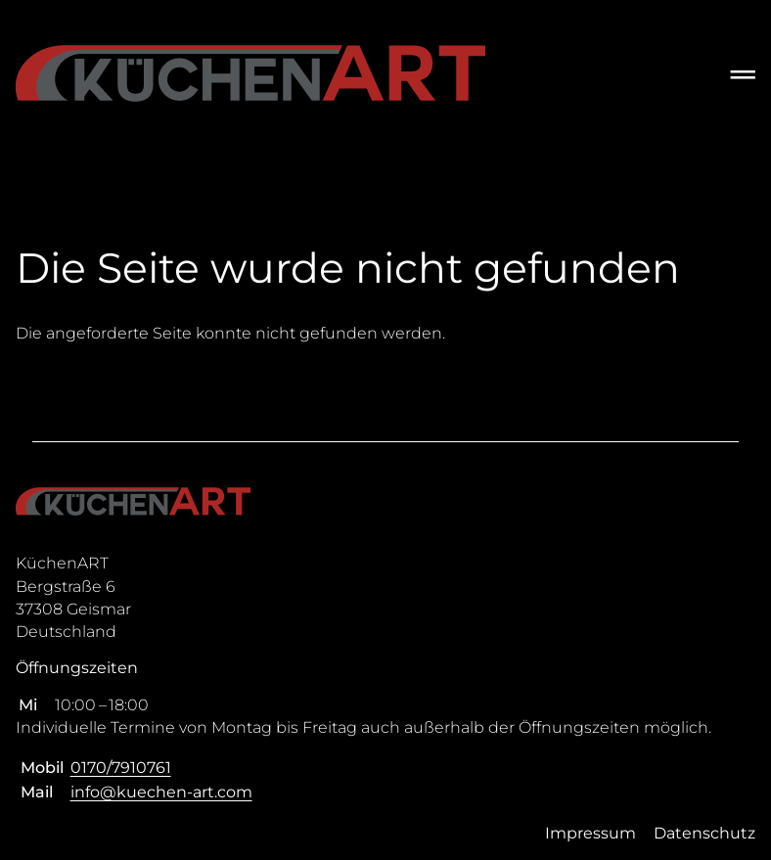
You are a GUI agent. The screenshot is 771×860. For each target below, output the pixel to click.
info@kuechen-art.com (161, 792)
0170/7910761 (120, 767)
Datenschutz (704, 833)
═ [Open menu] (743, 74)
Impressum (590, 833)
